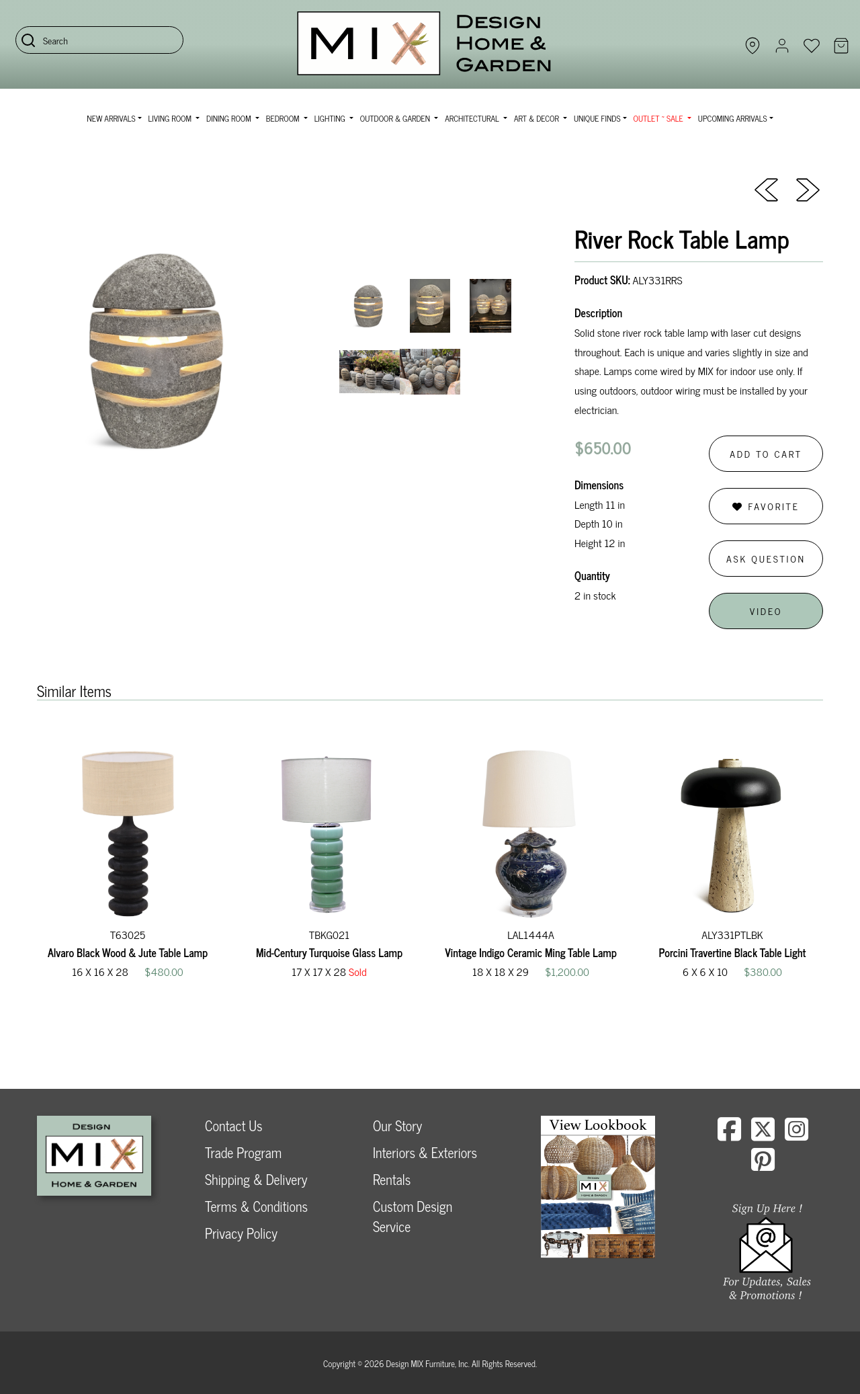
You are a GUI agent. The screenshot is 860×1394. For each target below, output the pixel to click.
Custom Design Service (412, 1216)
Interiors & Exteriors (425, 1152)
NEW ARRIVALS (111, 118)
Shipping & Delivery (256, 1179)
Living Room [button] (171, 118)
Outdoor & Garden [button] (396, 118)
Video (766, 610)
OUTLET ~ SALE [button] (659, 118)
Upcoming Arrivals (732, 118)
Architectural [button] (473, 118)
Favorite (765, 506)
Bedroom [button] (284, 118)
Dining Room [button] (229, 118)
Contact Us (234, 1125)
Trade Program (243, 1152)
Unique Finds (597, 118)
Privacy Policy (241, 1233)
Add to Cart (766, 453)
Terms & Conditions (256, 1206)
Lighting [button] (330, 118)
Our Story (397, 1125)
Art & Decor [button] (537, 118)
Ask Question (766, 558)
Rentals (392, 1179)
